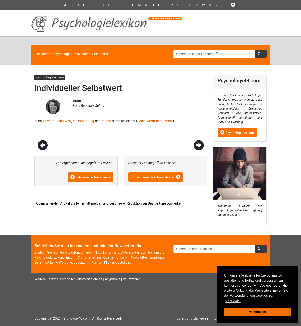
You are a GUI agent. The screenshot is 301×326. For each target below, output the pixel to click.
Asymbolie (112, 279)
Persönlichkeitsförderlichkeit (81, 279)
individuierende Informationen (153, 177)
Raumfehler (131, 279)
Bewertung (86, 121)
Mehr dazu (233, 301)
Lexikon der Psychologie (52, 54)
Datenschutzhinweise (192, 318)
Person (106, 121)
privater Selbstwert (57, 121)
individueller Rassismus (93, 177)
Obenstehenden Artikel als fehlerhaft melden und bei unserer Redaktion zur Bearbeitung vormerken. (109, 203)
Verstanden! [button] (257, 311)
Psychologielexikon (237, 133)
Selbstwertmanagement (155, 121)
